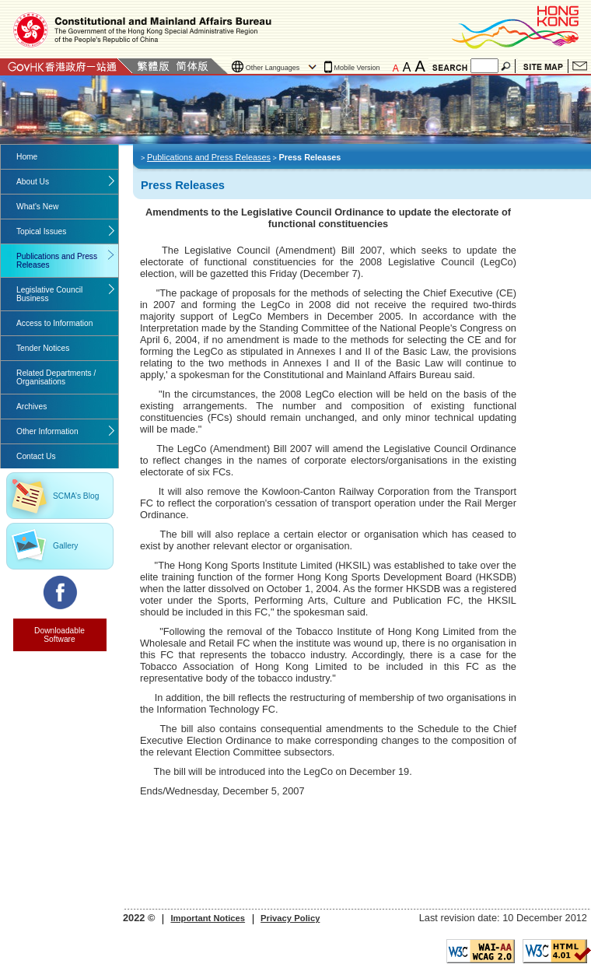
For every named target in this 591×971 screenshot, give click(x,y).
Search (507, 66)
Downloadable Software (59, 634)
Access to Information (54, 323)
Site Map (543, 66)
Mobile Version (357, 68)
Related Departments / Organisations (56, 377)
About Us (32, 181)
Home (26, 156)
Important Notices (207, 918)
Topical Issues (41, 231)
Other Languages (273, 68)
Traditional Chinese (153, 66)
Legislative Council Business (49, 294)
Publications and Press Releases (56, 260)
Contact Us (579, 66)
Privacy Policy (290, 918)
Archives (31, 406)
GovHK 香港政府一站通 (66, 66)
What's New (37, 206)
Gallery (65, 546)
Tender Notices (42, 348)
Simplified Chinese (192, 66)
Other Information (47, 431)
